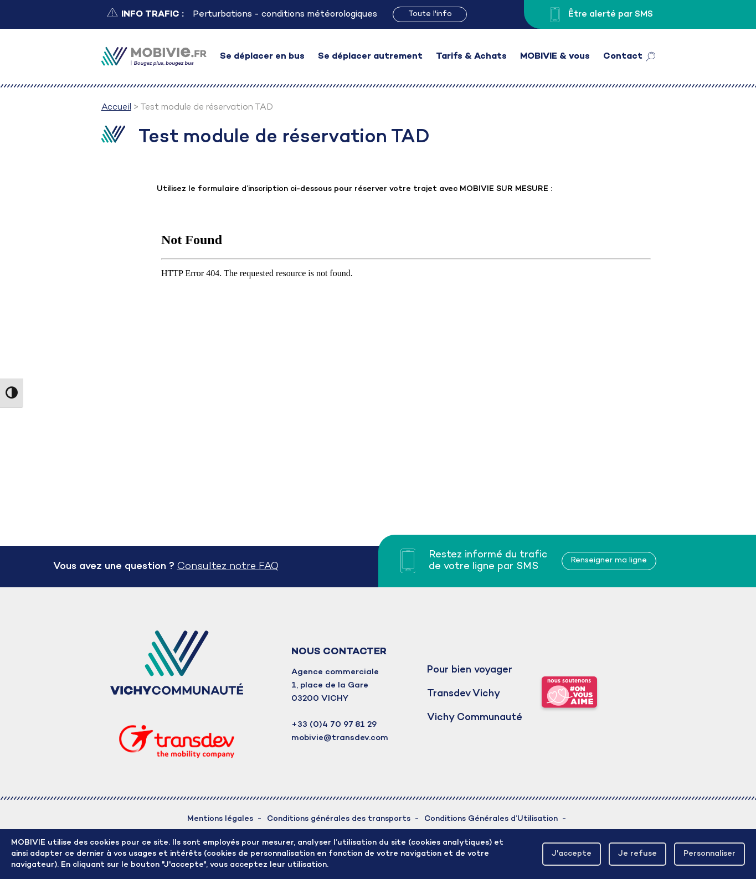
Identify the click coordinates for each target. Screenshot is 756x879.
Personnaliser (709, 854)
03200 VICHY (319, 698)
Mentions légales (220, 819)
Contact (622, 56)
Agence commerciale (335, 672)
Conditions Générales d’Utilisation (491, 819)
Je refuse (637, 854)
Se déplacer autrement (370, 56)
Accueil (116, 107)
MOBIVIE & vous (555, 56)
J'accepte (572, 854)
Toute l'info (430, 14)
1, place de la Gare (329, 685)
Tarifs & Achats (471, 56)
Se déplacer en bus (262, 56)
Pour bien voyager (469, 670)
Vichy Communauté (474, 718)
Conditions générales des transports (338, 819)
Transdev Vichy (463, 694)
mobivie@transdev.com (339, 737)
